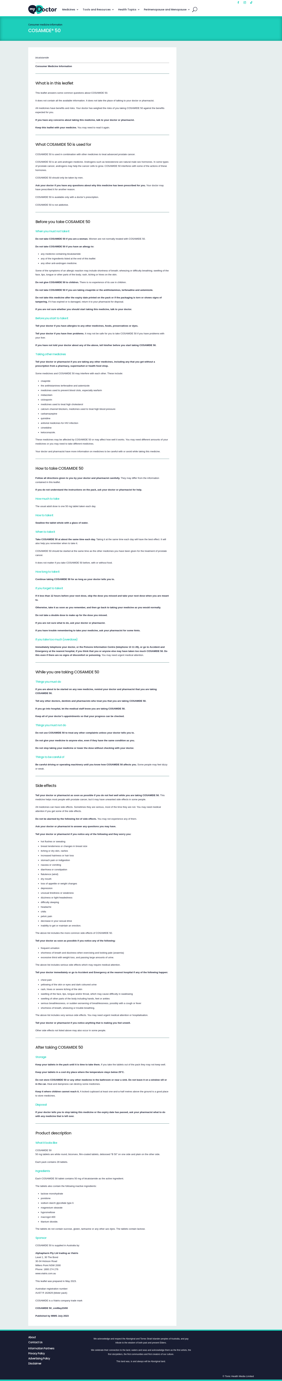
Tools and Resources (97, 9)
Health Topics (127, 9)
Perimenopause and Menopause (165, 9)
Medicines (68, 9)
